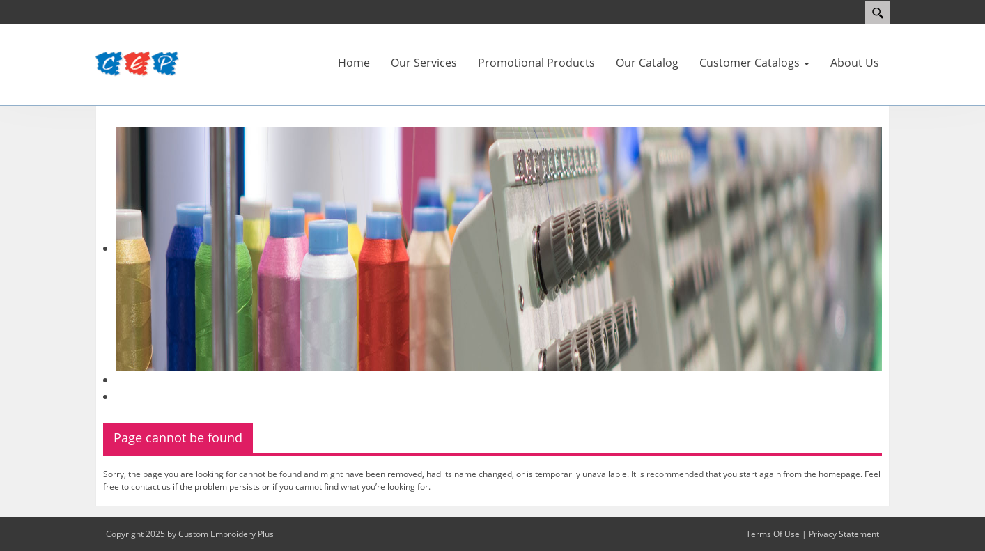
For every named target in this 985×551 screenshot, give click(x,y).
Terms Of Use (773, 534)
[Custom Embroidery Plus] (137, 64)
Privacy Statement (844, 534)
